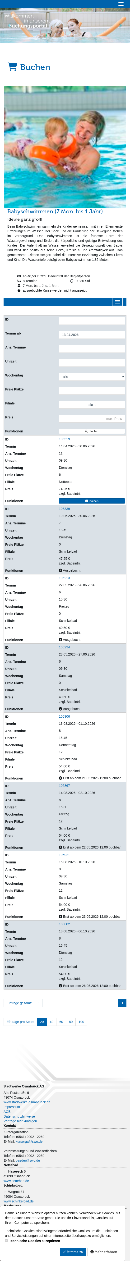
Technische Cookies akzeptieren (34, 1241)
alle (92, 405)
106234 (64, 647)
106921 (64, 855)
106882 (64, 924)
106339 (64, 509)
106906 (64, 716)
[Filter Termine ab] (92, 335)
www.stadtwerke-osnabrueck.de (27, 1102)
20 (42, 1022)
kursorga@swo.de (29, 1141)
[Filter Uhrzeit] (92, 363)
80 (71, 1022)
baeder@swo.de (28, 1160)
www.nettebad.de (16, 1181)
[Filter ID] (92, 321)
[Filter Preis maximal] (92, 419)
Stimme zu (73, 1252)
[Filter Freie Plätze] (92, 391)
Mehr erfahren (103, 1252)
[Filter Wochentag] (92, 377)
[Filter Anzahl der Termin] (92, 349)
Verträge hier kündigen (20, 1121)
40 (52, 1022)
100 (81, 1022)
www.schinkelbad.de (19, 1201)
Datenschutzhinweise (19, 1116)
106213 (64, 578)
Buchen (92, 501)
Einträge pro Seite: (20, 1022)
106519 (64, 439)
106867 (64, 786)
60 (61, 1022)
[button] (9, 25)
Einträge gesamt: (19, 1003)
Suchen (92, 431)
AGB (7, 1112)
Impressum (12, 1107)
